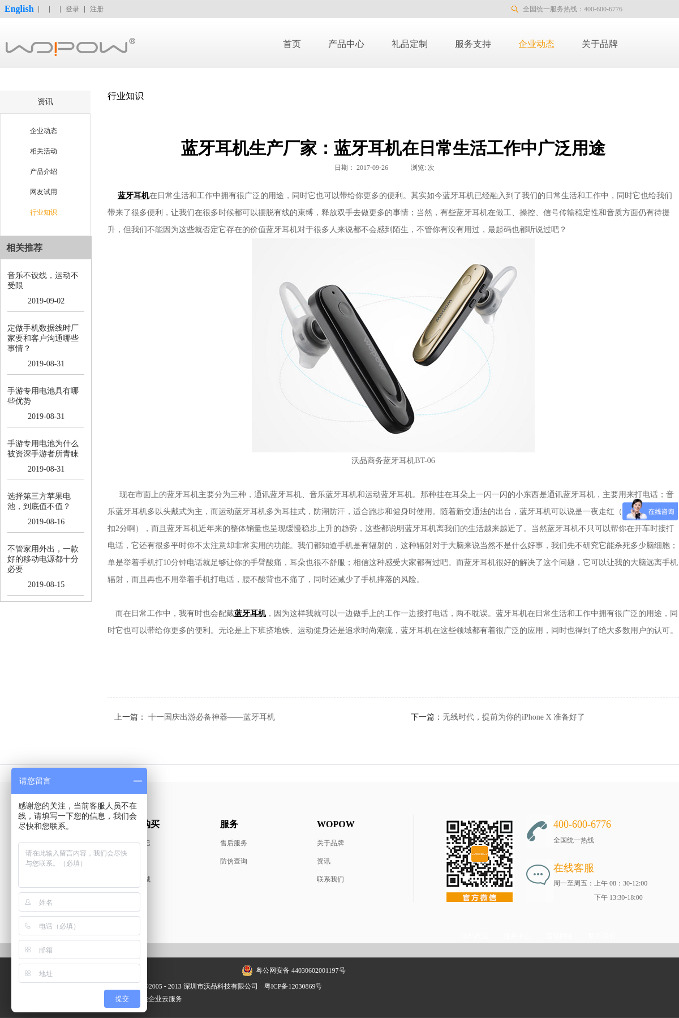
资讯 (323, 861)
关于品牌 (330, 843)
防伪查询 (233, 861)
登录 (72, 9)
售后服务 (233, 843)
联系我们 (330, 879)
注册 (97, 9)
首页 (292, 44)
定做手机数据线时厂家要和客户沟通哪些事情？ (43, 338)
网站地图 (343, 986)
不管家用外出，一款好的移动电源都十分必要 (43, 559)
